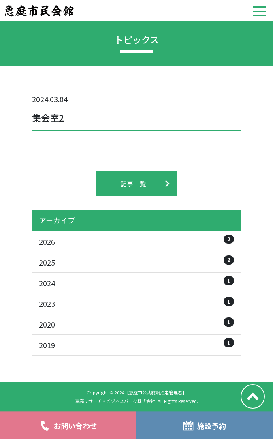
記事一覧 (133, 183)
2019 (136, 344)
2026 (136, 241)
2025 (136, 261)
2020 (136, 323)
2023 (136, 303)
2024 (136, 282)
